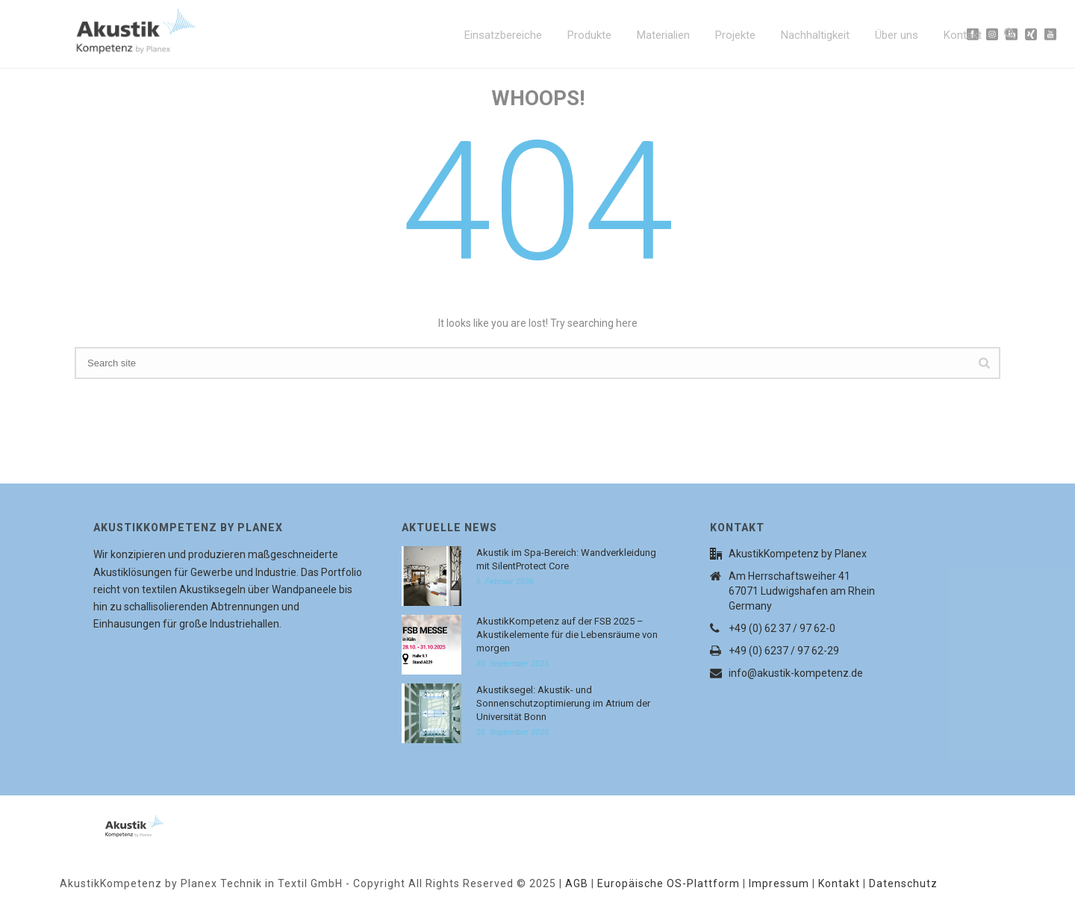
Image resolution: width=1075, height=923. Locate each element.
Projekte (735, 35)
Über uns (896, 35)
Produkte (589, 35)
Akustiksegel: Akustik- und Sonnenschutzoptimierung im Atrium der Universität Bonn (563, 703)
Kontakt (963, 35)
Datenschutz (903, 883)
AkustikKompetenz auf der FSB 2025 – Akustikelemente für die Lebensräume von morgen (567, 635)
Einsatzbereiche (503, 35)
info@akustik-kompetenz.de (796, 673)
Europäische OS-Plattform (668, 883)
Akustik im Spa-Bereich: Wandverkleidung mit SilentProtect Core (566, 559)
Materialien (663, 35)
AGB (576, 883)
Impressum (779, 883)
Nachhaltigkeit (815, 35)
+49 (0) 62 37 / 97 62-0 (782, 628)
